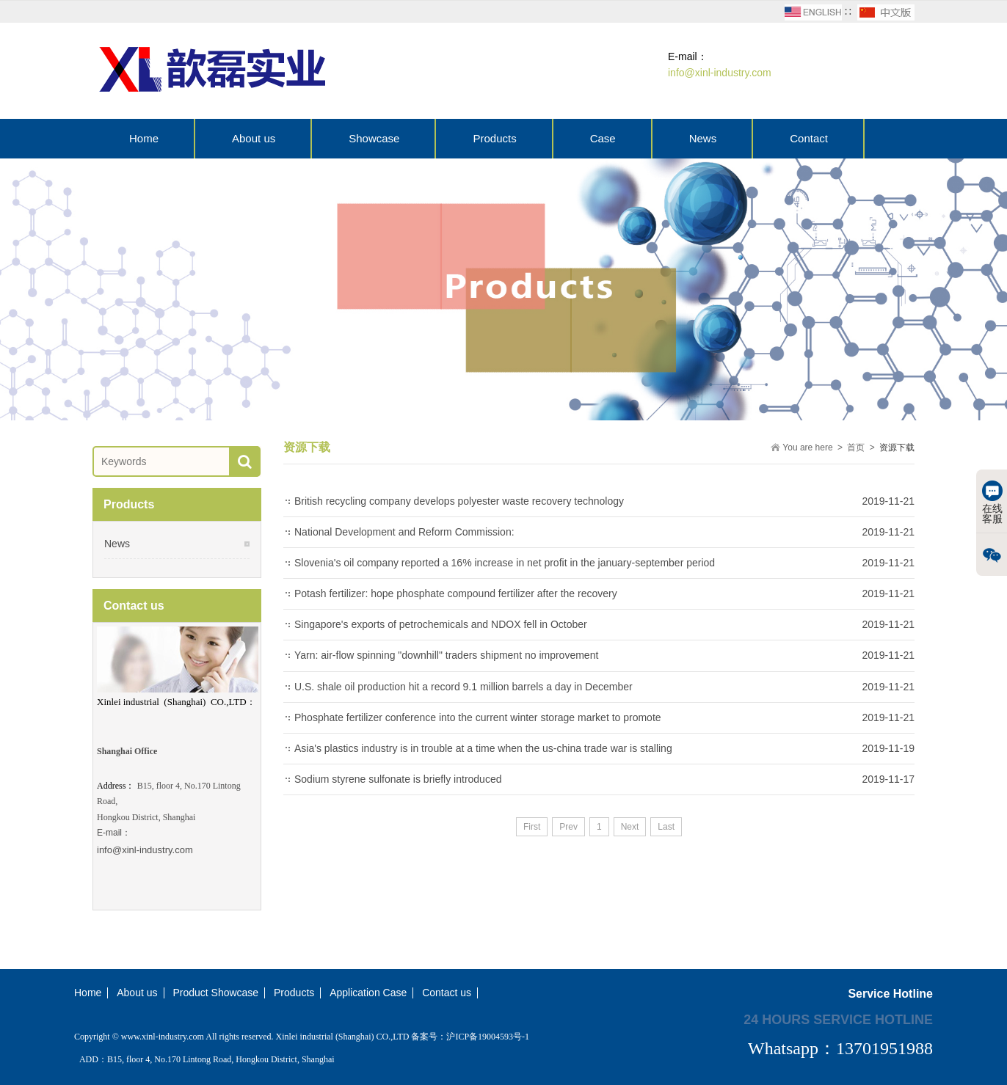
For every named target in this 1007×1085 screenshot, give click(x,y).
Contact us (446, 992)
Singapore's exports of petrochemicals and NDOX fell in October (440, 624)
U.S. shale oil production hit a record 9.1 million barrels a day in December (463, 687)
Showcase (374, 138)
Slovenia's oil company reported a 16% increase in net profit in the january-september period (504, 563)
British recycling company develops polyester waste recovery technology (459, 501)
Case (603, 138)
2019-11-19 (888, 748)
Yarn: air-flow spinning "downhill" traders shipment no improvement (446, 655)
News (703, 138)
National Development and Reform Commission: (404, 532)
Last (666, 827)
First (531, 827)
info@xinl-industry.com (145, 849)
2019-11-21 (888, 501)
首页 (856, 447)
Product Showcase (215, 992)
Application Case (368, 992)
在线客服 (992, 503)
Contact (809, 138)
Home (144, 138)
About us (253, 138)
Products (494, 138)
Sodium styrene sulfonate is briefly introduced (397, 779)
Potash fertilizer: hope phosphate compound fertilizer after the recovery (455, 593)
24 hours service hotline (838, 1019)
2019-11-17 (888, 779)
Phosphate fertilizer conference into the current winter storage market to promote (477, 717)
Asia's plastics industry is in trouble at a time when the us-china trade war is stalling (483, 748)
